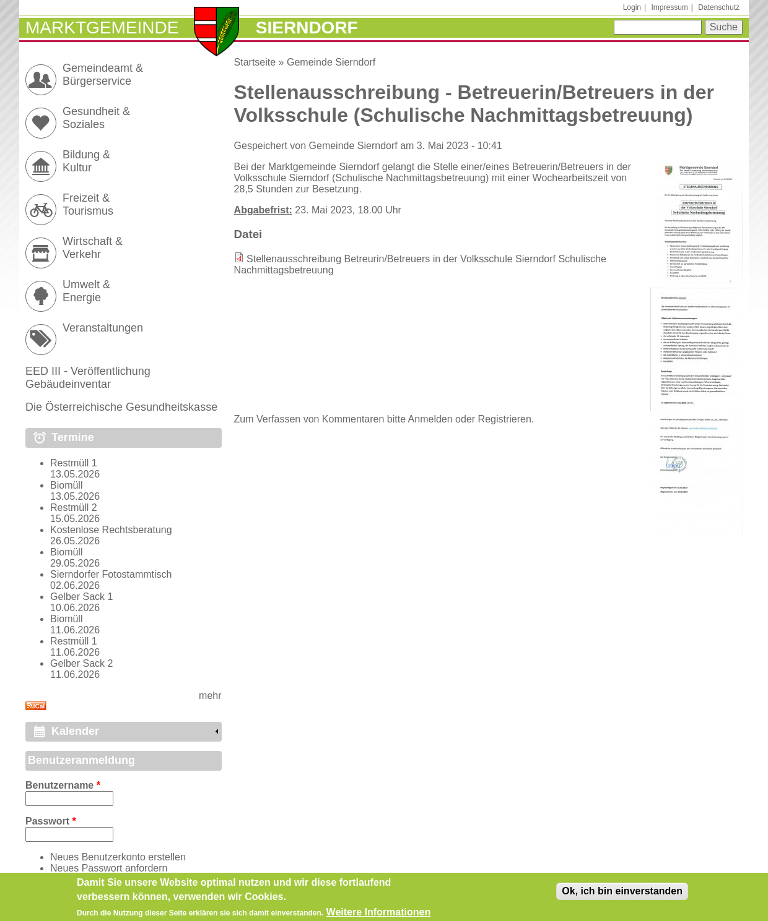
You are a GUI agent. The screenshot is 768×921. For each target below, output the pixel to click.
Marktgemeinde (101, 27)
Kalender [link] (75, 731)
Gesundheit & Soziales (96, 118)
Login (632, 7)
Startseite (255, 62)
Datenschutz (719, 7)
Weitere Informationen (378, 915)
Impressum (669, 7)
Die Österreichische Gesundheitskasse (121, 407)
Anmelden (430, 419)
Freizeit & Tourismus (88, 204)
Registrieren (504, 419)
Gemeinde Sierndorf (331, 62)
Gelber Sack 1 (81, 596)
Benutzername (62, 785)
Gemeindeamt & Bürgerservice (103, 74)
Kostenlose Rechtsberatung (111, 530)
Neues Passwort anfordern (108, 868)
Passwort (50, 821)
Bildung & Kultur (86, 161)
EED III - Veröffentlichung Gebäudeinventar (88, 377)
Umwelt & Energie (86, 291)
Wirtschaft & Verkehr (93, 247)
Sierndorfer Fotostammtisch (111, 574)
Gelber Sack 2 (81, 663)
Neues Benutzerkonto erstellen (118, 857)
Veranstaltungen (103, 328)
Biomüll (66, 485)
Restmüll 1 (73, 463)
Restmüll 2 (73, 507)
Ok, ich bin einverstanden (622, 894)
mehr (210, 695)
